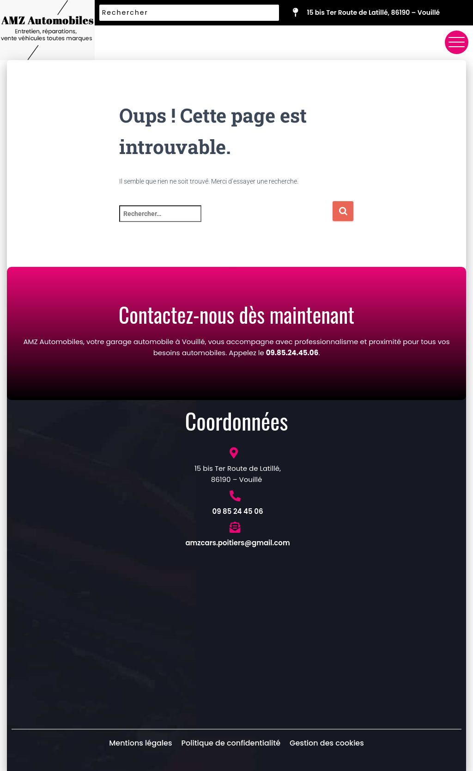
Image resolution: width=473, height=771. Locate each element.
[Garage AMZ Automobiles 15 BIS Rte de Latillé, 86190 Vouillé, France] (236, 639)
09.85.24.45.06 (292, 353)
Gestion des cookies (327, 743)
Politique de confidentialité (230, 743)
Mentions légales (140, 743)
